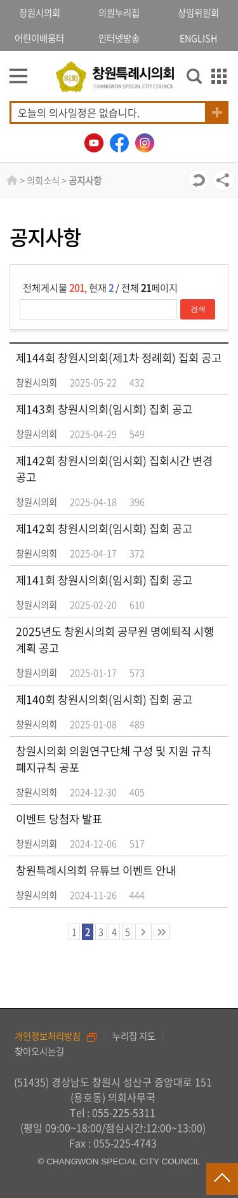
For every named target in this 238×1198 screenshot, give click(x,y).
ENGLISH (198, 38)
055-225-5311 (123, 1112)
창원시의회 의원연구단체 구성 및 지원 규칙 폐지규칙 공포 (113, 759)
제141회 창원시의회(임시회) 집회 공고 (104, 580)
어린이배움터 (39, 38)
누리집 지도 (133, 1036)
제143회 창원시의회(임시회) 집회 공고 (104, 409)
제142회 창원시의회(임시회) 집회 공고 (104, 528)
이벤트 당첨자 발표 (59, 819)
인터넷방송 (119, 38)
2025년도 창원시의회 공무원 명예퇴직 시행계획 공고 (115, 639)
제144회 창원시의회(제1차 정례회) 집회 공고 (118, 357)
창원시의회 (39, 13)
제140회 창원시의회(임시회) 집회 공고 (104, 699)
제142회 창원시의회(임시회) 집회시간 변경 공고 (114, 468)
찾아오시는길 (39, 1051)
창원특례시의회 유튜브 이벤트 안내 (96, 870)
